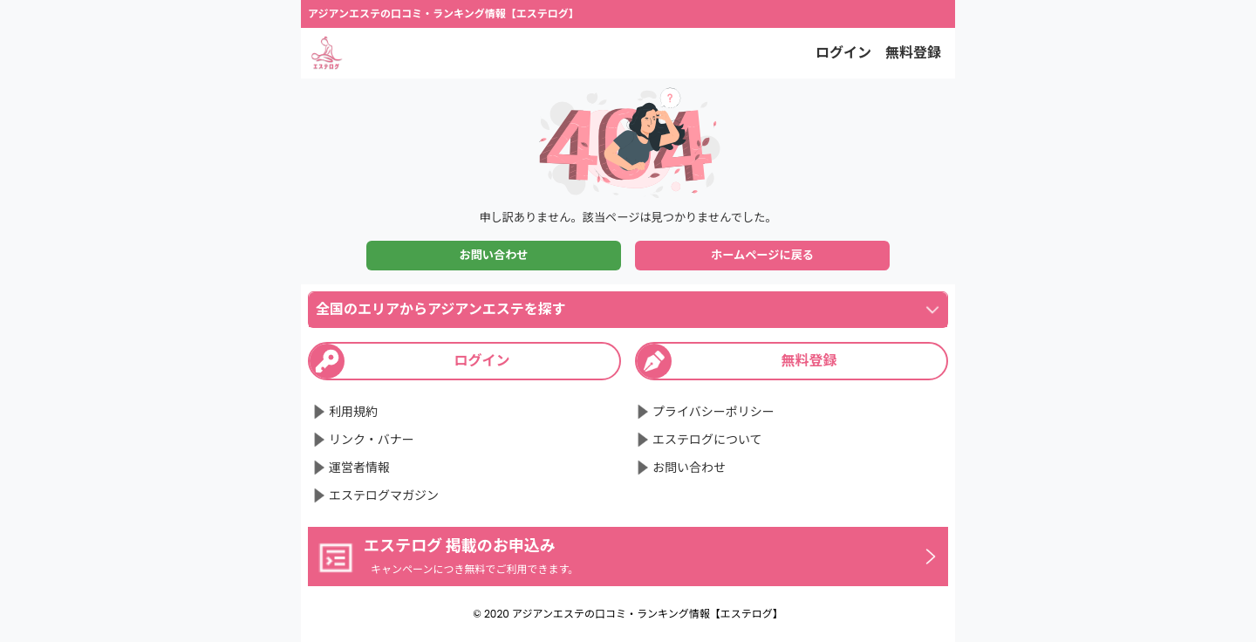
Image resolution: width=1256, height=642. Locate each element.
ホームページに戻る (762, 255)
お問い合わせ (493, 255)
